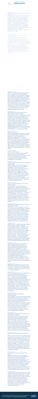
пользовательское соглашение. (20, 396)
